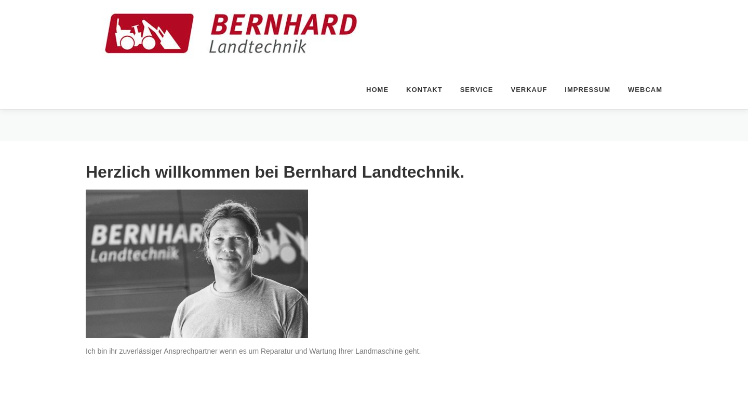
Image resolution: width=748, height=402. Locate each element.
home (377, 89)
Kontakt (424, 89)
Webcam (645, 89)
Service (476, 89)
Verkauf (529, 89)
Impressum (587, 89)
